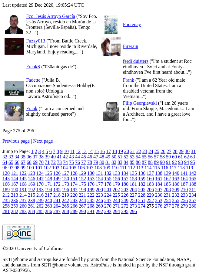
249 (124, 200)
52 (126, 156)
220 (74, 195)
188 (192, 184)
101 (38, 167)
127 (65, 173)
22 (138, 151)
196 (65, 189)
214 (23, 195)
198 (82, 189)
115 (156, 167)
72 (53, 162)
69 (35, 162)
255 (175, 200)
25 (156, 151)
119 (189, 167)
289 (74, 211)
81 (107, 162)
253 (158, 200)
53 (132, 156)
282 (14, 211)
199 (91, 189)
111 (123, 167)
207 (158, 189)
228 (141, 195)
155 (107, 178)
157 (124, 178)
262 (40, 205)
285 (40, 211)
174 (74, 184)
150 (65, 178)
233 (184, 195)
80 (101, 162)
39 (47, 156)
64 (4, 162)
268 (91, 205)
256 (184, 200)
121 (14, 173)
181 (133, 184)
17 (108, 151)
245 (91, 200)
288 (65, 211)
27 (169, 151)
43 (71, 156)
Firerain (130, 46)
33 (10, 156)
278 (175, 205)
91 (168, 162)
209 (175, 189)
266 (74, 205)
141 (184, 173)
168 (23, 184)
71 (47, 162)
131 (99, 173)
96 (4, 167)
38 (41, 156)
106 (81, 167)
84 (126, 162)
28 (175, 151)
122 (23, 173)
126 (57, 173)
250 (133, 200)
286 (48, 211)
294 (116, 211)
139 (167, 173)
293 (107, 211)
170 (40, 184)
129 (82, 173)
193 (40, 189)
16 (102, 151)
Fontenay (132, 24)
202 (116, 189)
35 (23, 156)
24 (150, 151)
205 (141, 189)
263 (48, 205)
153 (91, 178)
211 (192, 189)
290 (82, 211)
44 (77, 156)
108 (98, 167)
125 (48, 173)
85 (132, 162)
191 (23, 189)
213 (14, 195)
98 (17, 167)
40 (53, 156)
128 (74, 173)
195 (57, 189)
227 (133, 195)
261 (31, 205)
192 (31, 189)
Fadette (33, 80)
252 (150, 200)
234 (192, 195)
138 (158, 173)
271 (116, 205)
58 (162, 156)
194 (48, 189)
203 (124, 189)
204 (133, 189)
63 (192, 156)
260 (23, 205)
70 (41, 162)
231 (167, 195)
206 (150, 189)
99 (23, 167)
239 (40, 200)
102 (47, 167)
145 (23, 178)
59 (168, 156)
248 (116, 200)
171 (48, 184)
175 (82, 184)
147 (40, 178)
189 (6, 189)
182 (141, 184)
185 (167, 184)
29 (181, 151)
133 (116, 173)
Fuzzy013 (35, 40)
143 (6, 178)
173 (65, 184)
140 (175, 173)
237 (23, 200)
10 (66, 151)
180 (124, 184)
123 (31, 173)
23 (144, 151)
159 (141, 178)
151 (74, 178)
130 (91, 173)
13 (84, 151)
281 (6, 211)
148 (48, 178)
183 (150, 184)
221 (82, 195)
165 (192, 178)
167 (14, 184)
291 (91, 211)
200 (99, 189)
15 (96, 151)
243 (74, 200)
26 (163, 151)
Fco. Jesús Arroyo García (50, 16)
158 (133, 178)
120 (6, 173)
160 (150, 178)
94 (186, 162)
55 (144, 156)
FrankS (33, 66)
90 (162, 162)
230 (158, 195)
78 (89, 162)
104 (64, 167)
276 (158, 205)
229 (150, 195)
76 (77, 162)
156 (116, 178)
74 (65, 162)
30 (187, 151)
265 (65, 205)
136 (141, 173)
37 (35, 156)
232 (175, 195)
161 (158, 178)
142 (192, 173)
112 (131, 167)
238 (31, 200)
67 (23, 162)
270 (107, 205)
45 (83, 156)
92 (174, 162)
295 (124, 211)
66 (17, 162)
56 (150, 156)
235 (6, 200)
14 (90, 151)
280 (192, 205)
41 (59, 156)
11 (72, 151)
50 (113, 156)
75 (71, 162)
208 (167, 189)
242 (65, 200)
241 (57, 200)
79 (95, 162)
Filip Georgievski (140, 103)
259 (14, 205)
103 (55, 167)
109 (106, 167)
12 (78, 151)
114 (147, 167)
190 (14, 189)
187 (184, 184)
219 (65, 195)
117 (172, 167)
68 (29, 162)
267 (82, 205)
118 (181, 167)
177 (99, 184)
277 (167, 205)
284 (31, 211)
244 (82, 200)
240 (48, 200)
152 (82, 178)
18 (114, 151)
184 (158, 184)
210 (184, 189)
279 (184, 205)
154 (99, 178)
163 (175, 178)
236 (14, 200)
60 (174, 156)
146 (31, 178)
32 (4, 156)
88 (150, 162)
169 (31, 184)
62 (186, 156)
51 (120, 156)
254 (167, 200)
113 (139, 167)
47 (95, 156)
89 (156, 162)
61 (180, 156)
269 (99, 205)
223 (99, 195)
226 (124, 195)
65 (10, 162)
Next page (43, 141)
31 (193, 151)
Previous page (16, 141)
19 (120, 151)
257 (192, 200)
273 (133, 205)
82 (113, 162)
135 (133, 173)
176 (91, 184)
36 (29, 156)
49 (107, 156)
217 (48, 195)
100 (30, 167)
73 (59, 162)
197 (74, 189)
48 (101, 156)
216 (40, 195)
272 (124, 205)
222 (91, 195)
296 (133, 211)
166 (6, 184)
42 (65, 156)
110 (114, 167)
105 (72, 167)
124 (40, 173)
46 (89, 156)
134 (124, 173)
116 (164, 167)
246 (99, 200)
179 (116, 184)
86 (138, 162)
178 (107, 184)
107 (89, 167)
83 (120, 162)
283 (23, 211)
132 (107, 173)
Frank (128, 80)
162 (167, 178)
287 (57, 211)
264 (57, 205)
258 (6, 205)
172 (57, 184)
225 (116, 195)
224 (107, 195)
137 (150, 173)
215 (31, 195)
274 (141, 205)
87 (144, 162)
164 (184, 178)
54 (138, 156)
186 (175, 184)
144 (14, 178)
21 (132, 151)
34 (17, 156)
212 (6, 195)
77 (83, 162)
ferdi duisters (135, 61)
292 (99, 211)
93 (180, 162)
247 (107, 200)
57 (156, 156)
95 (192, 162)
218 (57, 195)
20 (126, 151)
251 (141, 200)
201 (107, 189)
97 (10, 167)
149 (57, 178)
